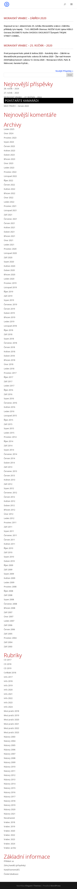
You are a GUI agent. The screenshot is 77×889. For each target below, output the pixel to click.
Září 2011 (8, 526)
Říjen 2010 (8, 548)
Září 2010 (8, 552)
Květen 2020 (9, 266)
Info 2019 (8, 685)
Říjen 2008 (8, 591)
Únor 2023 (8, 163)
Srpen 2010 (9, 556)
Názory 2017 (9, 796)
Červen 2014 (9, 458)
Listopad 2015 (10, 415)
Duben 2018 (9, 355)
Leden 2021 (9, 244)
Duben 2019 (9, 313)
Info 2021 (8, 694)
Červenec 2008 (10, 603)
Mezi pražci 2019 (11, 715)
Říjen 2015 (8, 420)
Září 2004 (8, 642)
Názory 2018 (9, 801)
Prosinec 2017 (10, 373)
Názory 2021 (9, 813)
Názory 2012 (9, 775)
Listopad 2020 (10, 253)
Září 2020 (8, 257)
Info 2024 (8, 707)
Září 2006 (8, 625)
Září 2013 (8, 467)
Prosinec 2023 (10, 137)
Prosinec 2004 (10, 638)
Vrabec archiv (10, 848)
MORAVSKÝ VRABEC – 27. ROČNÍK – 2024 (22, 97)
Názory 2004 (9, 741)
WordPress (55, 885)
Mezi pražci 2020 (11, 719)
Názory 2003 (9, 736)
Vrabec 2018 (9, 822)
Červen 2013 (9, 475)
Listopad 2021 (10, 210)
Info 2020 (8, 689)
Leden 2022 (9, 202)
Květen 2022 (9, 189)
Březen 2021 (9, 236)
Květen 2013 (9, 479)
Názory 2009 (9, 762)
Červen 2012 (9, 497)
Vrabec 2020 (9, 830)
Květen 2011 (9, 544)
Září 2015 (8, 424)
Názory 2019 (9, 805)
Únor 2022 (8, 197)
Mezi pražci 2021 (11, 724)
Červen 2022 (9, 184)
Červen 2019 (9, 308)
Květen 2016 (9, 407)
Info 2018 (8, 681)
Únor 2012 (8, 514)
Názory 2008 (9, 758)
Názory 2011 (9, 771)
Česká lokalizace (11, 874)
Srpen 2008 (9, 599)
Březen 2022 (9, 193)
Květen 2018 (9, 351)
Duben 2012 (9, 505)
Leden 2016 (9, 411)
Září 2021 (8, 214)
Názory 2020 (9, 809)
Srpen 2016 (9, 398)
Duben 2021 (9, 231)
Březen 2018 (9, 360)
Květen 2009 (9, 578)
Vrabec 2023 (9, 839)
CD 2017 (7, 659)
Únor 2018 (8, 364)
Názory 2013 (9, 779)
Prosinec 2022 (10, 172)
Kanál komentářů (12, 869)
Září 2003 (8, 646)
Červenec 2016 (10, 403)
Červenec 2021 (10, 219)
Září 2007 (8, 612)
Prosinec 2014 (10, 437)
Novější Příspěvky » (64, 71)
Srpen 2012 (9, 488)
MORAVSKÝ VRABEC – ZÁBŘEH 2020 (25, 18)
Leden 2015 (9, 432)
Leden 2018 (9, 368)
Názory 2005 (9, 745)
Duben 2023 (9, 154)
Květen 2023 (9, 150)
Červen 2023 (9, 146)
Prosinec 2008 (10, 586)
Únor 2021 (8, 240)
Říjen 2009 (8, 565)
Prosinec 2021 (10, 206)
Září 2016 (8, 394)
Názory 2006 (9, 749)
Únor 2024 (8, 133)
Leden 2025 (9, 129)
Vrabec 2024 (9, 843)
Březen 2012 (9, 509)
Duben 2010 (9, 561)
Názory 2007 (9, 753)
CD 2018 (7, 664)
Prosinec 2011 (10, 522)
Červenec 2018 (10, 343)
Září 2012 (8, 484)
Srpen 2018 (9, 338)
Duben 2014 (9, 462)
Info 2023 (8, 702)
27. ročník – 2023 (11, 92)
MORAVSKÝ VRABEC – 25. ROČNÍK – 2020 (28, 45)
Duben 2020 (9, 270)
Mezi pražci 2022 (11, 728)
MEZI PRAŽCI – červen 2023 (16, 106)
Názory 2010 (9, 766)
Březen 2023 (9, 159)
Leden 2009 (9, 582)
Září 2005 (8, 633)
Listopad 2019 (10, 287)
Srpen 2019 (9, 300)
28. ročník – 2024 (11, 88)
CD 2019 (7, 668)
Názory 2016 (9, 792)
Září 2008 (8, 595)
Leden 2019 (9, 321)
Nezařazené (9, 818)
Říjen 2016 (8, 390)
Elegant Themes (33, 885)
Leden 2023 (9, 167)
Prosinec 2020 (10, 249)
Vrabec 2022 (9, 835)
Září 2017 (8, 381)
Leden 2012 (9, 518)
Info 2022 (8, 698)
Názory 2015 (9, 788)
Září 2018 (8, 334)
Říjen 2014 (8, 441)
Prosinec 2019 (10, 283)
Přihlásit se (9, 861)
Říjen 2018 (8, 330)
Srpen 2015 (9, 428)
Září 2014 (8, 445)
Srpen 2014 (9, 449)
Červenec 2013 (10, 471)
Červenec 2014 (10, 454)
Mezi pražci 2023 (11, 732)
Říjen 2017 (8, 377)
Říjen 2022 (8, 180)
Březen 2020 (9, 274)
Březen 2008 (9, 608)
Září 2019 (8, 296)
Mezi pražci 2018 (11, 711)
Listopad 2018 (10, 326)
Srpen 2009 (9, 573)
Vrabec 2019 (9, 826)
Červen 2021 (9, 223)
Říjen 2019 (8, 291)
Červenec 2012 (10, 492)
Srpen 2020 (9, 261)
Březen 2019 (9, 317)
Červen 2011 (9, 539)
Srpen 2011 (9, 531)
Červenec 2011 (10, 535)
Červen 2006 (9, 629)
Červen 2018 (9, 347)
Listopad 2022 (10, 176)
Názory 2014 (9, 783)
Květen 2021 (9, 227)
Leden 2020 (9, 278)
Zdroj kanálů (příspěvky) (15, 865)
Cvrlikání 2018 (10, 672)
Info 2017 (8, 677)
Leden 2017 (9, 385)
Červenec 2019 (10, 304)
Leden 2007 (9, 621)
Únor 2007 (8, 616)
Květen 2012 (9, 501)
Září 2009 (8, 569)
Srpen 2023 (9, 142)
